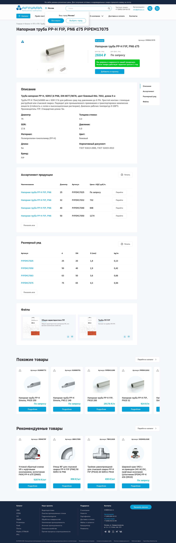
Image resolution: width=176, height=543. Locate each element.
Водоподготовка (48, 510)
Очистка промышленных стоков (54, 513)
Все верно (55, 21)
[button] (49, 8)
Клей (18, 525)
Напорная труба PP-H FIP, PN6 (36, 192)
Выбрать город (76, 21)
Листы (18, 528)
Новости (83, 513)
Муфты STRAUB (22, 531)
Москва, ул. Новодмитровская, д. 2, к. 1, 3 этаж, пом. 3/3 (114, 526)
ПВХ (18, 510)
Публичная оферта (136, 541)
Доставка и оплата (87, 519)
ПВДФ (18, 519)
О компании (84, 510)
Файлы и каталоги (87, 522)
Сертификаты (85, 516)
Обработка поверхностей (51, 519)
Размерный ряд (149, 96)
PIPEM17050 (27, 268)
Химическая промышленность (53, 522)
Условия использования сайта (104, 541)
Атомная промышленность (52, 525)
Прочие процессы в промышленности (56, 531)
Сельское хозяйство (49, 528)
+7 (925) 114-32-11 (123, 9)
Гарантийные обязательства (150, 541)
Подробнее (32, 409)
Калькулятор (85, 525)
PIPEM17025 (27, 261)
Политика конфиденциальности (121, 541)
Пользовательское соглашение (86, 541)
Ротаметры (20, 522)
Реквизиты (84, 528)
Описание (146, 86)
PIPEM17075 (27, 283)
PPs (17, 535)
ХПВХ (18, 513)
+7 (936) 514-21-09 (110, 521)
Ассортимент (148, 91)
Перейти (119, 192)
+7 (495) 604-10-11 (110, 516)
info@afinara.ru (138, 10)
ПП (17, 516)
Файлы (146, 101)
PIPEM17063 (27, 275)
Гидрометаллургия (49, 516)
